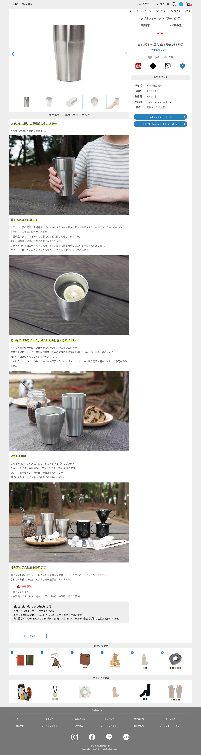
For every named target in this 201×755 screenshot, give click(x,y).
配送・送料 (109, 719)
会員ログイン (52, 726)
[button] (126, 54)
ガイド (19, 719)
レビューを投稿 (28, 636)
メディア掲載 (110, 726)
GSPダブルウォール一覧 (160, 117)
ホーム (132, 11)
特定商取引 (139, 726)
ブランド (164, 4)
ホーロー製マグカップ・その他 (177, 11)
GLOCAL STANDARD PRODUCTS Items (160, 124)
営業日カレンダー (160, 50)
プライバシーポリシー (173, 726)
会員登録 (20, 726)
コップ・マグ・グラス (149, 11)
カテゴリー (148, 4)
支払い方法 (80, 719)
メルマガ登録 (169, 719)
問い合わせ (139, 719)
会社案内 (50, 719)
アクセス (79, 726)
